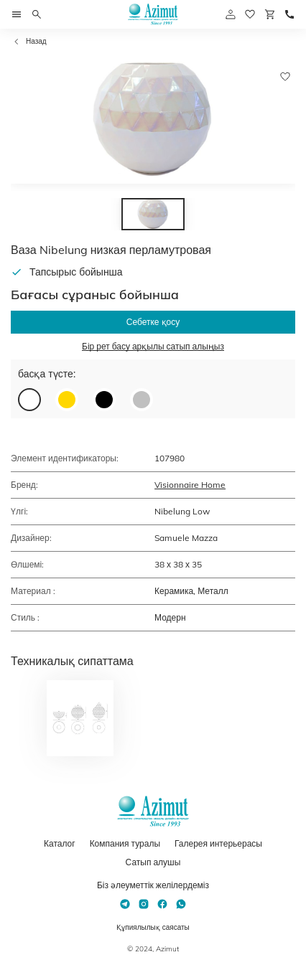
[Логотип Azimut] (153, 14)
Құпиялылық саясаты (153, 927)
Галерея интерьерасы (218, 843)
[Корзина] (270, 14)
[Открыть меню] (16, 14)
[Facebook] (162, 904)
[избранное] (250, 14)
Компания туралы (125, 843)
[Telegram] (125, 904)
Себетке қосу (153, 321)
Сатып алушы (153, 862)
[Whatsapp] (181, 904)
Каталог (59, 843)
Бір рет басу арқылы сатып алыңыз (153, 346)
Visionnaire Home (190, 484)
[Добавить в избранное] (285, 77)
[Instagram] (143, 904)
